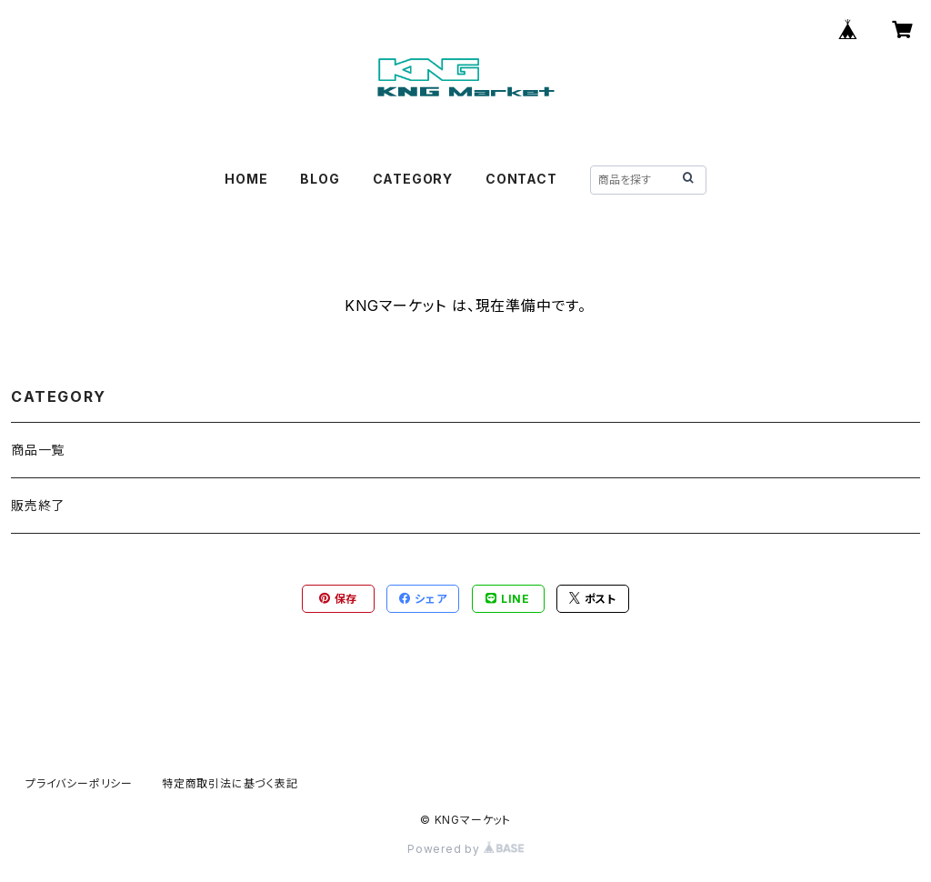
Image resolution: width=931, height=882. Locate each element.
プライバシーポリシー (79, 783)
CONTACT (521, 178)
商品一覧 (38, 449)
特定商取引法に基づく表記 (230, 783)
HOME (246, 178)
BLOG (319, 178)
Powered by (465, 849)
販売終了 (38, 505)
